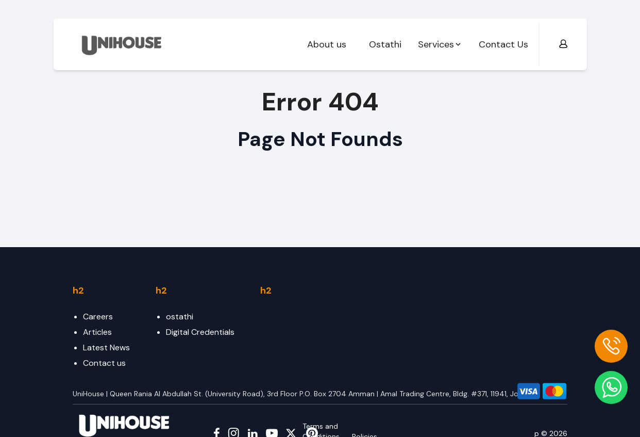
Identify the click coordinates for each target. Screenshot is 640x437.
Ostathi (385, 44)
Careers (98, 316)
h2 (78, 290)
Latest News (106, 347)
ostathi (179, 316)
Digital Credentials (200, 332)
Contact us (104, 363)
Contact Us (503, 44)
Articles (97, 332)
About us (326, 44)
